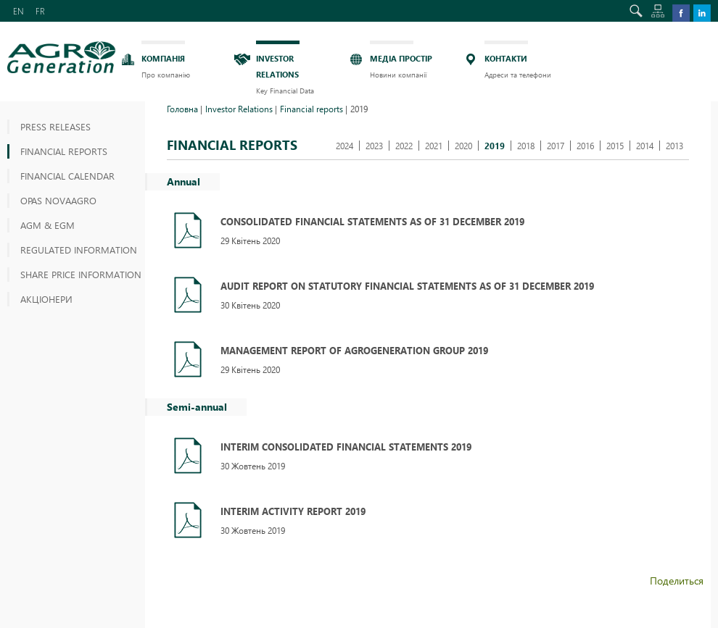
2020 (463, 145)
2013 (674, 145)
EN (18, 11)
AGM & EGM (47, 225)
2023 (374, 145)
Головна (182, 108)
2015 (615, 145)
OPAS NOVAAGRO (58, 200)
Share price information (80, 274)
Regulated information (78, 249)
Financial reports (63, 151)
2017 (555, 145)
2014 (644, 145)
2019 (494, 145)
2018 (526, 145)
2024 (344, 145)
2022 (404, 145)
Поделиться (676, 580)
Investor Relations (239, 108)
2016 (585, 145)
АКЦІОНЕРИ (46, 299)
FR (40, 11)
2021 (433, 145)
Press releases (55, 126)
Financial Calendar (67, 175)
